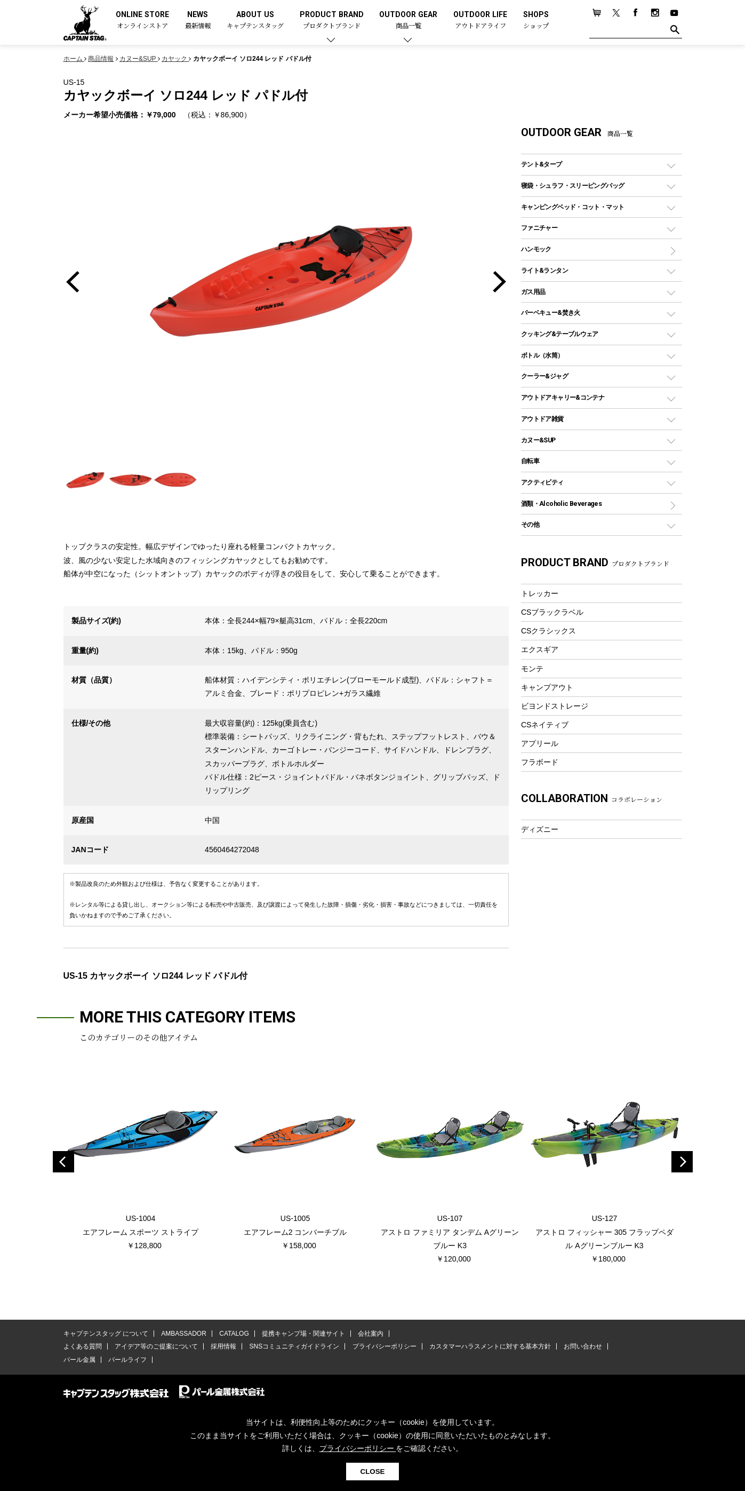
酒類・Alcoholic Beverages (561, 503)
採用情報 (223, 1346)
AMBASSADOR (183, 1333)
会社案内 (370, 1333)
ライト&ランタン (544, 270)
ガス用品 (533, 292)
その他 (530, 524)
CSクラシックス (548, 630)
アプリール (539, 743)
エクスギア (539, 649)
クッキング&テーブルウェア (559, 334)
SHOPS (536, 20)
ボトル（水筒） (542, 355)
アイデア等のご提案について (156, 1346)
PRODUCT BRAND (332, 20)
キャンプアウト (547, 687)
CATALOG (234, 1333)
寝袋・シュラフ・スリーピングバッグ (572, 185)
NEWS (198, 20)
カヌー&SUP (538, 440)
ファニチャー (539, 228)
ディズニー (539, 829)
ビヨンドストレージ (554, 706)
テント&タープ (541, 164)
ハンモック (536, 249)
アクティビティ (542, 482)
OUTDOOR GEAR (408, 20)
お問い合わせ (583, 1346)
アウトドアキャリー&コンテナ (562, 397)
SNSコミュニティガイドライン (295, 1346)
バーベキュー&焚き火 (550, 312)
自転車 (530, 461)
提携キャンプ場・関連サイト (303, 1333)
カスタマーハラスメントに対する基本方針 (490, 1346)
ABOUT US (255, 20)
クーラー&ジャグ (544, 376)
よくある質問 (82, 1346)
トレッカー (539, 593)
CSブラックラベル (552, 612)
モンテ (532, 668)
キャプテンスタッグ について (105, 1333)
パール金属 (79, 1359)
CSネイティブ (545, 724)
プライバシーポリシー (384, 1346)
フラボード (539, 762)
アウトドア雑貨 (542, 419)
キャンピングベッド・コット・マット (572, 207)
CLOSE (373, 1472)
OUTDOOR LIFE (480, 20)
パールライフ (127, 1359)
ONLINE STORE (142, 20)
